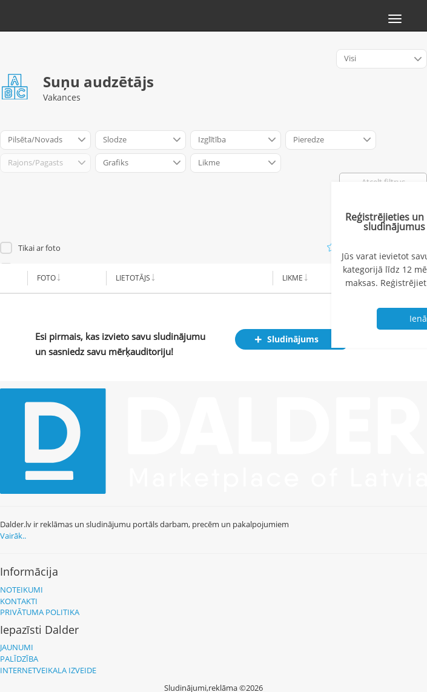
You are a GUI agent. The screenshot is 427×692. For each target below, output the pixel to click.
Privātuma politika (39, 612)
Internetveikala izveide (48, 670)
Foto (46, 278)
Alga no (366, 278)
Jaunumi (16, 647)
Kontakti (19, 601)
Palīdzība (19, 658)
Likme (292, 278)
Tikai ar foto (39, 247)
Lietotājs (133, 278)
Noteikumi (21, 589)
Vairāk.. (13, 535)
